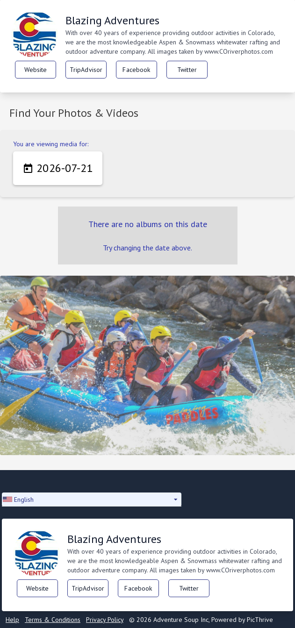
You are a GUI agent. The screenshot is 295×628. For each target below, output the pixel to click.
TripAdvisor (86, 69)
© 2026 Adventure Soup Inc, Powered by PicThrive (201, 619)
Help (12, 619)
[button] (91, 499)
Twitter (187, 69)
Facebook (136, 69)
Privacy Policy (104, 619)
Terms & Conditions (52, 619)
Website (35, 69)
